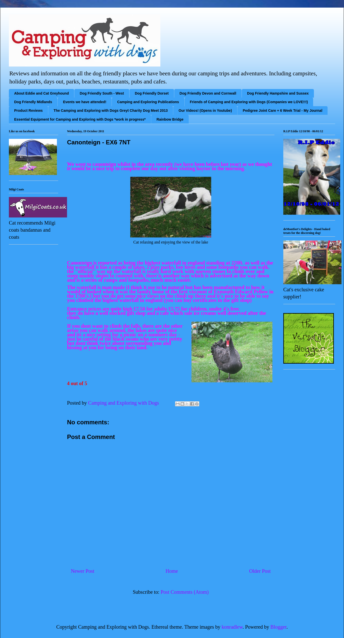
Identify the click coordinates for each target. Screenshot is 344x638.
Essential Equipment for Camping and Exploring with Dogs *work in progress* (80, 119)
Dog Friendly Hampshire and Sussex (278, 93)
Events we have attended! (84, 102)
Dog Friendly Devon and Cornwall (208, 93)
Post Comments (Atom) (185, 592)
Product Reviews (28, 110)
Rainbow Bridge (170, 119)
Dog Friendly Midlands (33, 102)
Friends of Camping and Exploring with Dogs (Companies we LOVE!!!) (249, 102)
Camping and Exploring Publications (148, 102)
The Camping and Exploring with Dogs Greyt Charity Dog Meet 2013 (111, 110)
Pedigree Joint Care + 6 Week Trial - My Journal (282, 110)
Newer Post (82, 571)
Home (171, 571)
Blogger (278, 627)
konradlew (232, 627)
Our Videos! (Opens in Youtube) (205, 110)
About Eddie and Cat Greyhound (41, 93)
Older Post (260, 571)
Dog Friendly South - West (102, 93)
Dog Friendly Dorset (152, 93)
